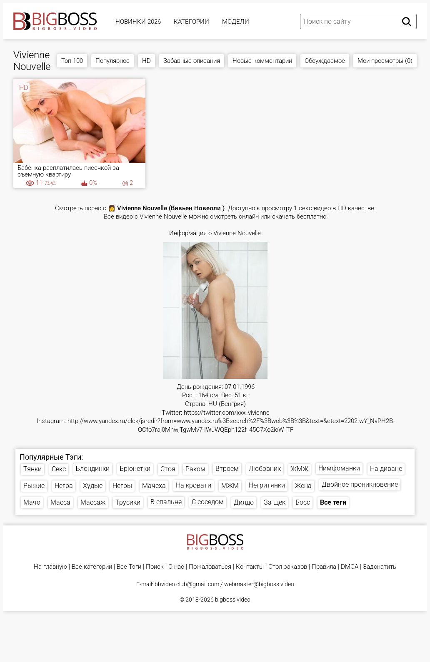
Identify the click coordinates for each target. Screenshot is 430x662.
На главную (50, 566)
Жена (303, 486)
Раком (195, 469)
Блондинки (93, 469)
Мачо (31, 502)
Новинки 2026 (138, 21)
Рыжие (34, 486)
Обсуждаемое (325, 61)
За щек (274, 502)
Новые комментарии (262, 61)
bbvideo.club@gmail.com (187, 584)
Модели (235, 21)
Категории (191, 21)
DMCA (349, 566)
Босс (302, 502)
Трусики (127, 502)
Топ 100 (72, 61)
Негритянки (267, 485)
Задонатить (379, 566)
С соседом (208, 502)
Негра (64, 486)
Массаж (92, 502)
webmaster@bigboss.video (259, 584)
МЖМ (230, 486)
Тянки (32, 469)
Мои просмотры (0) (385, 61)
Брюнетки (135, 469)
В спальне (166, 502)
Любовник (265, 469)
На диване (386, 469)
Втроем (227, 469)
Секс (59, 469)
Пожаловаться (210, 566)
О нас (176, 566)
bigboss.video (232, 599)
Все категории (92, 566)
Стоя (167, 469)
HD (146, 61)
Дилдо (244, 502)
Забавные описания (191, 61)
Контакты (250, 566)
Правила (324, 566)
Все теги (333, 502)
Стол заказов (287, 566)
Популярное (112, 61)
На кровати (193, 485)
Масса (60, 502)
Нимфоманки (339, 468)
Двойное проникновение (360, 484)
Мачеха (154, 486)
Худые (92, 486)
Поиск (155, 566)
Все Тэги (129, 566)
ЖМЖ (299, 469)
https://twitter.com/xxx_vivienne (227, 412)
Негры (122, 486)
